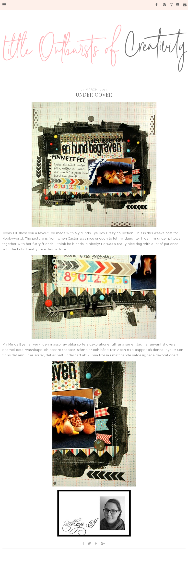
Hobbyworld (12, 238)
